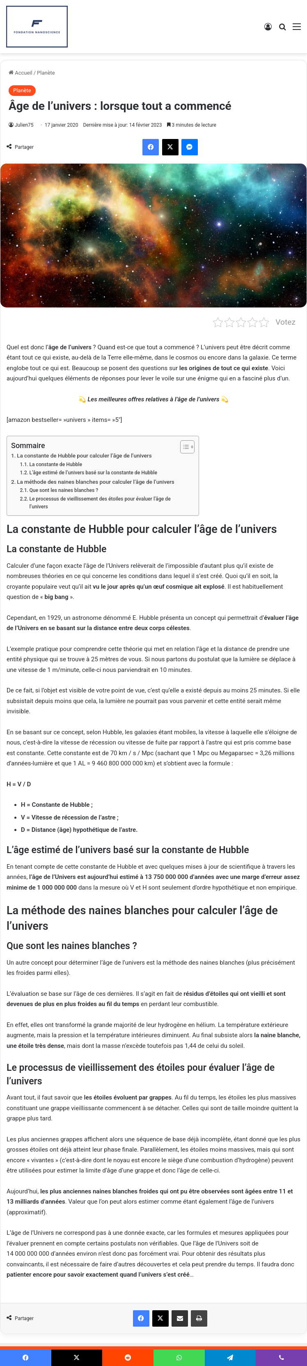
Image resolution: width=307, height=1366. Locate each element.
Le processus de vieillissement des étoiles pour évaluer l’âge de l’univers (99, 503)
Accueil (20, 73)
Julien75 (24, 125)
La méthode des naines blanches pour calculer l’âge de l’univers (95, 481)
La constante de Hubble (55, 464)
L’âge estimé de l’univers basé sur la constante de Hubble (93, 473)
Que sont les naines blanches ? (63, 490)
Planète (46, 73)
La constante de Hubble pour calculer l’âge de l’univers (84, 455)
